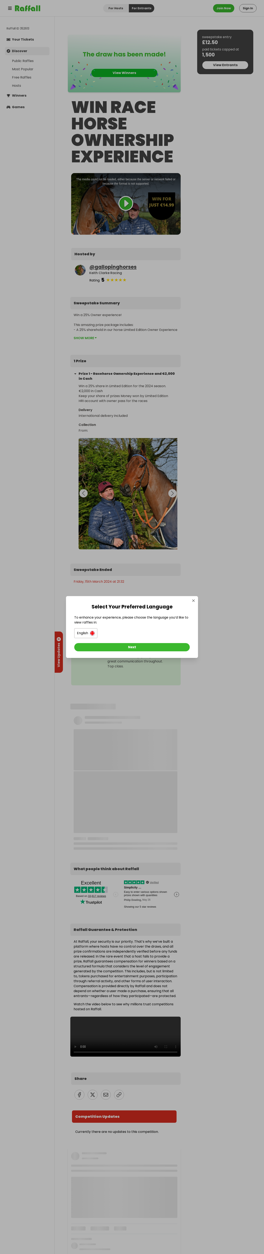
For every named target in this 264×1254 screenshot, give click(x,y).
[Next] (132, 647)
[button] (85, 633)
